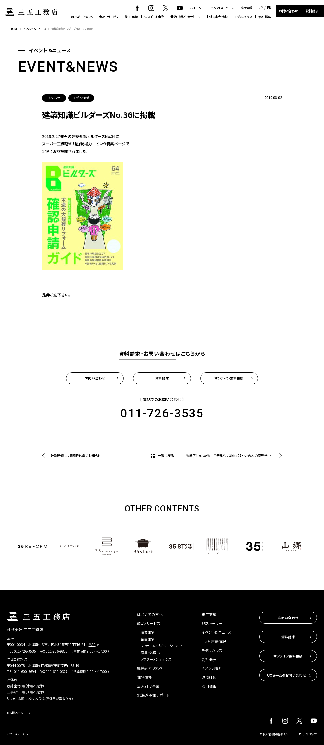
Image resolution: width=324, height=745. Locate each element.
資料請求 (312, 10)
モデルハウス (243, 16)
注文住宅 (147, 632)
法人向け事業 (154, 16)
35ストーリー (196, 8)
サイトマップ (309, 734)
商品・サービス (109, 16)
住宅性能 (144, 676)
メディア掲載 (81, 98)
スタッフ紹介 (212, 668)
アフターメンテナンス (156, 659)
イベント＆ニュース (222, 8)
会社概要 (264, 16)
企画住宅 (147, 639)
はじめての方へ (82, 16)
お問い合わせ (288, 10)
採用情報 (246, 8)
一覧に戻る (166, 455)
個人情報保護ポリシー (276, 734)
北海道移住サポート (185, 16)
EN (269, 7)
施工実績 (131, 16)
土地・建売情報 (217, 16)
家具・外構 (148, 652)
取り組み (209, 677)
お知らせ (54, 98)
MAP (92, 644)
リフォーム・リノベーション (159, 645)
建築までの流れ (150, 667)
